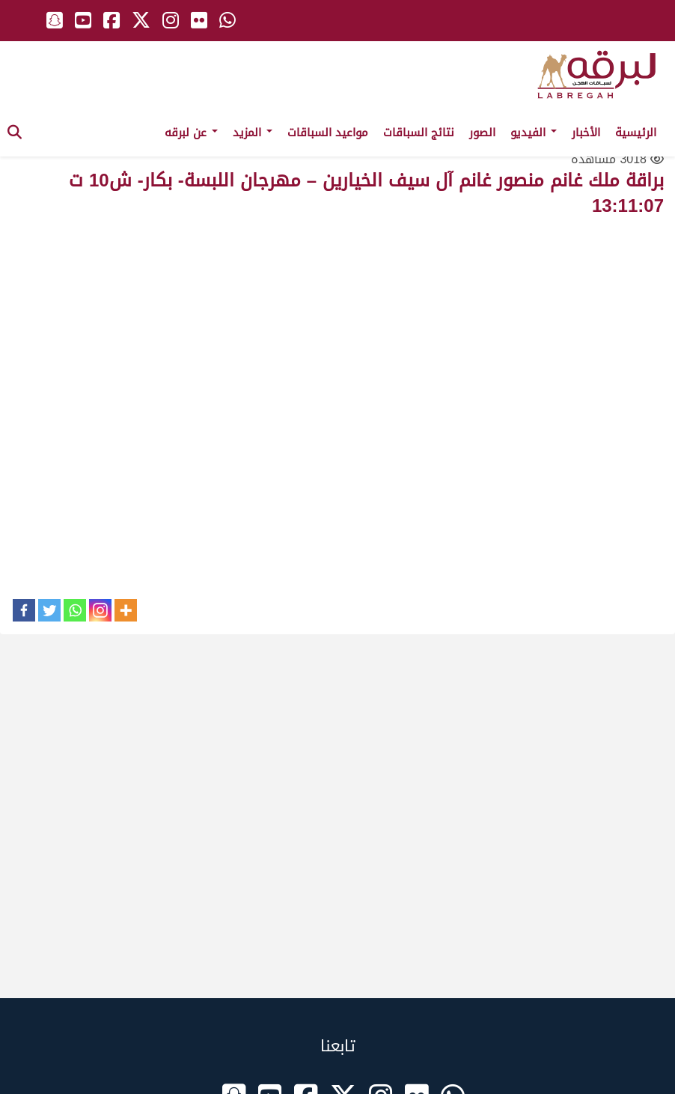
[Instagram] (100, 610)
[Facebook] (24, 610)
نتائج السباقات (418, 132)
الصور (482, 132)
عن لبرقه (191, 132)
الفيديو (533, 132)
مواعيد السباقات (327, 132)
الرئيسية (635, 132)
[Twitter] (49, 610)
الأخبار (586, 132)
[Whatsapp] (75, 610)
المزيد (252, 132)
